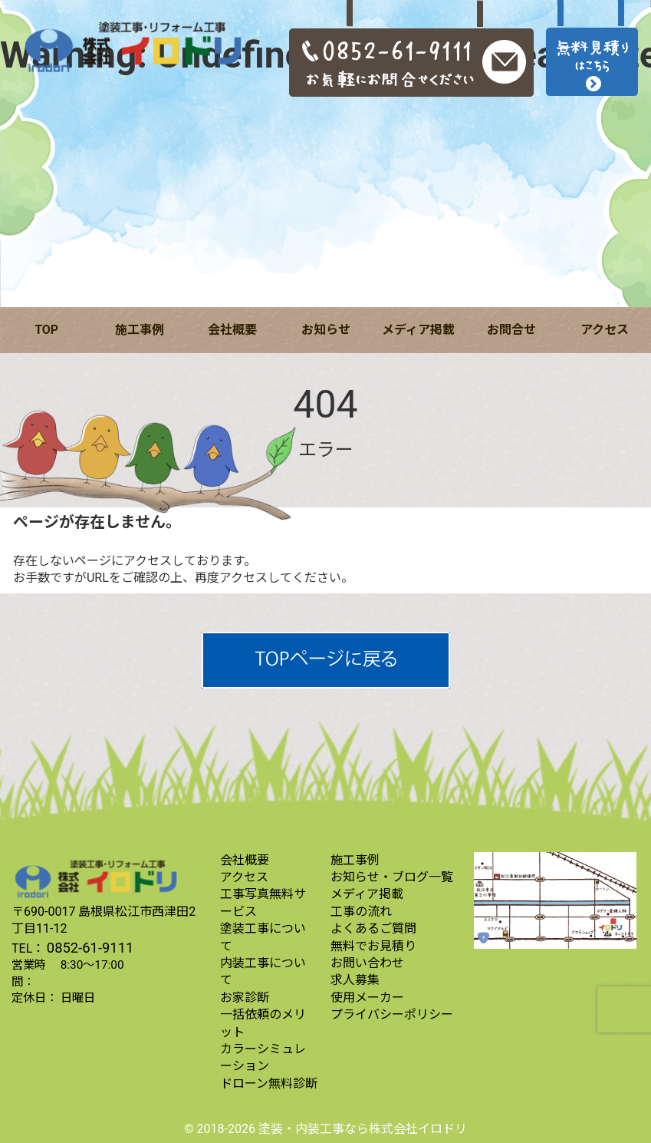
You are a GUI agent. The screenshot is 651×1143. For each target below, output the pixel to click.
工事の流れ (361, 911)
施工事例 (139, 329)
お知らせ (325, 329)
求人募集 (355, 980)
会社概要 (232, 329)
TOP (46, 329)
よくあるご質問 (373, 928)
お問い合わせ (367, 963)
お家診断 (244, 997)
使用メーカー (367, 997)
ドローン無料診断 (268, 1083)
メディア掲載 (418, 329)
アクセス (604, 329)
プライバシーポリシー (391, 1014)
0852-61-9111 (90, 948)
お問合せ (511, 329)
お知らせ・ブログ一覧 (391, 877)
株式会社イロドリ (418, 1129)
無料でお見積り (373, 946)
